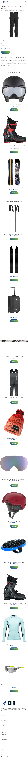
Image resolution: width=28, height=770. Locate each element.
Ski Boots (3, 736)
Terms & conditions (5, 756)
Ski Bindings (3, 734)
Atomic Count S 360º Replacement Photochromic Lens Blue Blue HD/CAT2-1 (14, 480)
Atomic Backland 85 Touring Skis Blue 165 (14, 397)
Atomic (11, 40)
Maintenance (3, 732)
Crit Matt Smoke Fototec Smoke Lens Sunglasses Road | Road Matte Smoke (14, 685)
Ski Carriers (3, 730)
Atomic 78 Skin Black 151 (14, 275)
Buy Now (5, 52)
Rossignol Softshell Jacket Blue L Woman (14, 644)
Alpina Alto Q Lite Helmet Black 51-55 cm (14, 105)
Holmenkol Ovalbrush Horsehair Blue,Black (14, 562)
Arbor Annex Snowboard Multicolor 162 (14, 188)
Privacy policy (4, 758)
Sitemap (2, 761)
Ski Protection (4, 739)
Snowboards (3, 743)
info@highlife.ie (4, 720)
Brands (8, 40)
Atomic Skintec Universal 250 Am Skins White (14, 356)
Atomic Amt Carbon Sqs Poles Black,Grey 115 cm (14, 234)
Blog (2, 751)
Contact (2, 754)
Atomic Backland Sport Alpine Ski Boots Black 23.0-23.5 (14, 603)
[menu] (25, 2)
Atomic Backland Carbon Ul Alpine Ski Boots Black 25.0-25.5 (14, 146)
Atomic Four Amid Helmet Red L (14, 521)
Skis (2, 741)
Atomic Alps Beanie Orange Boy (14, 438)
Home (2, 10)
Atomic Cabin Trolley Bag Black (14, 316)
